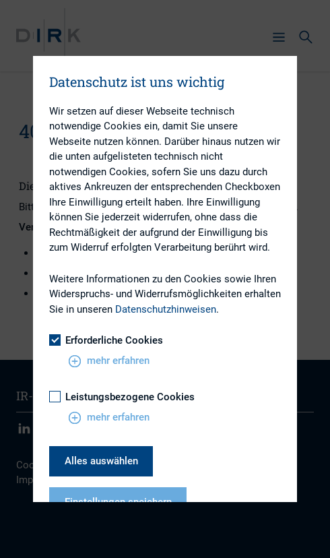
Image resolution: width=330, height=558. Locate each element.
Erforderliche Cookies (106, 340)
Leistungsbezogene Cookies (122, 397)
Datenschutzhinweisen (165, 309)
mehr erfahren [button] (109, 361)
